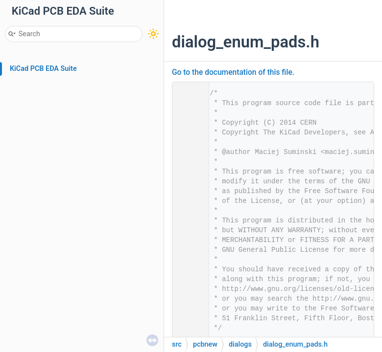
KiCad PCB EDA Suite (43, 69)
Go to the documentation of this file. (233, 72)
